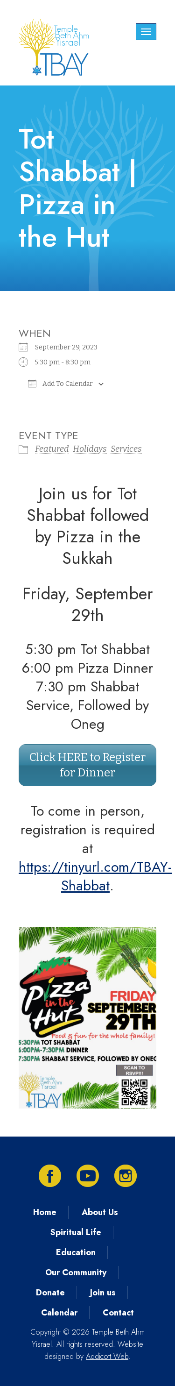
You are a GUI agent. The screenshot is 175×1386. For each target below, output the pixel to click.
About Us (100, 1212)
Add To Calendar (60, 383)
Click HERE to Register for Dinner (87, 765)
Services (126, 449)
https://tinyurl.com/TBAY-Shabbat (95, 876)
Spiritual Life (75, 1232)
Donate (50, 1292)
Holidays (90, 449)
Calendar (59, 1313)
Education (76, 1252)
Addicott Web (107, 1356)
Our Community (75, 1272)
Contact (118, 1313)
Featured (52, 449)
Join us (103, 1292)
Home (44, 1212)
